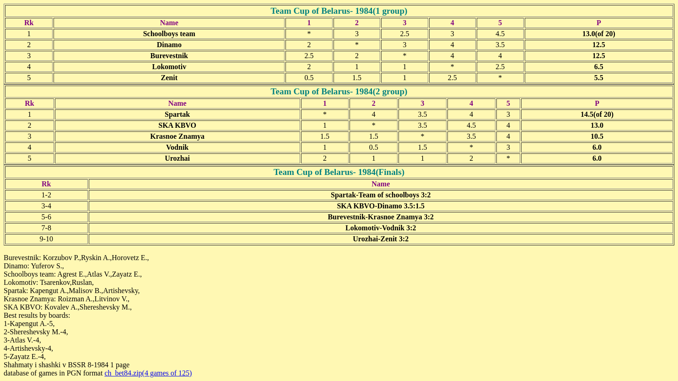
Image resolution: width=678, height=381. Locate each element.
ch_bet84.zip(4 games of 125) (148, 373)
